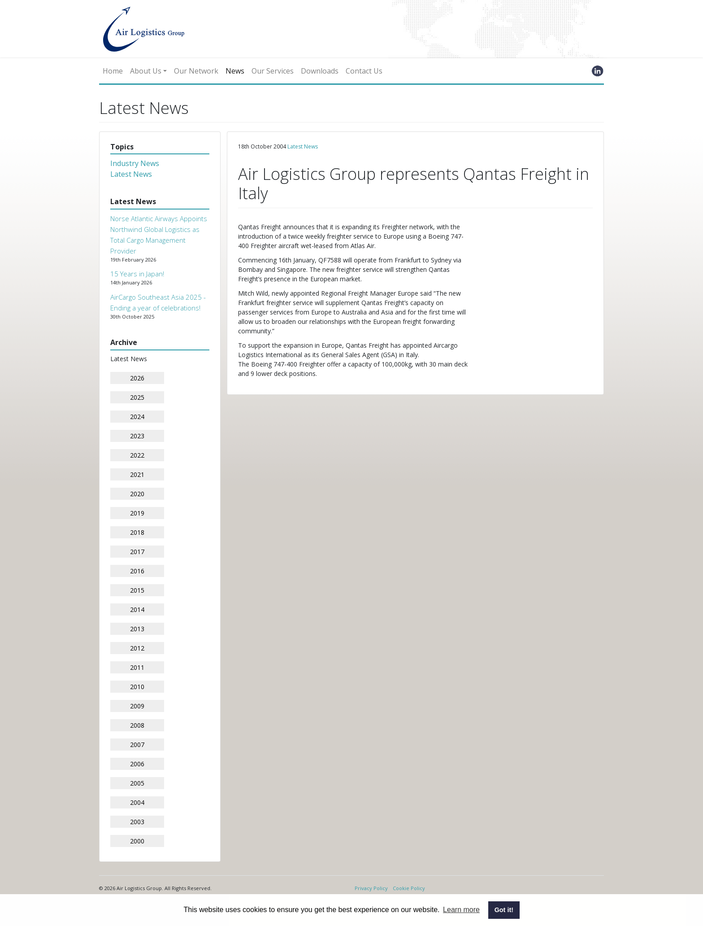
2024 (137, 416)
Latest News (131, 174)
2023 (137, 436)
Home (113, 71)
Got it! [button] (504, 909)
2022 (137, 455)
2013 (137, 629)
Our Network (196, 71)
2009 (137, 706)
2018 (137, 532)
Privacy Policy (371, 888)
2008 (137, 725)
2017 (137, 551)
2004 (137, 802)
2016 (137, 571)
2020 (137, 493)
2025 (137, 397)
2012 (137, 648)
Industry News (134, 163)
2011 (137, 667)
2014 (137, 609)
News (235, 71)
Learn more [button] (461, 909)
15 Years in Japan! (137, 273)
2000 (137, 841)
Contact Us (364, 71)
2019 (137, 513)
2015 (137, 590)
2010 (137, 686)
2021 (137, 474)
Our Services (273, 71)
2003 (137, 821)
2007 (137, 744)
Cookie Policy (409, 888)
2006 (137, 764)
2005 (137, 783)
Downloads (319, 71)
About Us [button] (145, 71)
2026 (137, 378)
